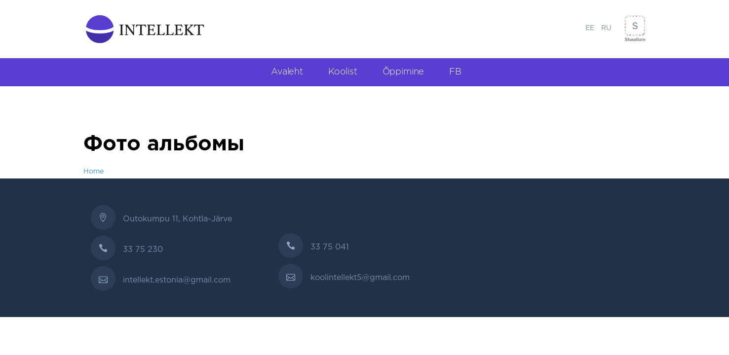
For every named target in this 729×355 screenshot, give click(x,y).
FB (455, 72)
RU (606, 28)
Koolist (342, 72)
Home (93, 172)
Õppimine (403, 72)
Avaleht (287, 72)
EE (589, 28)
